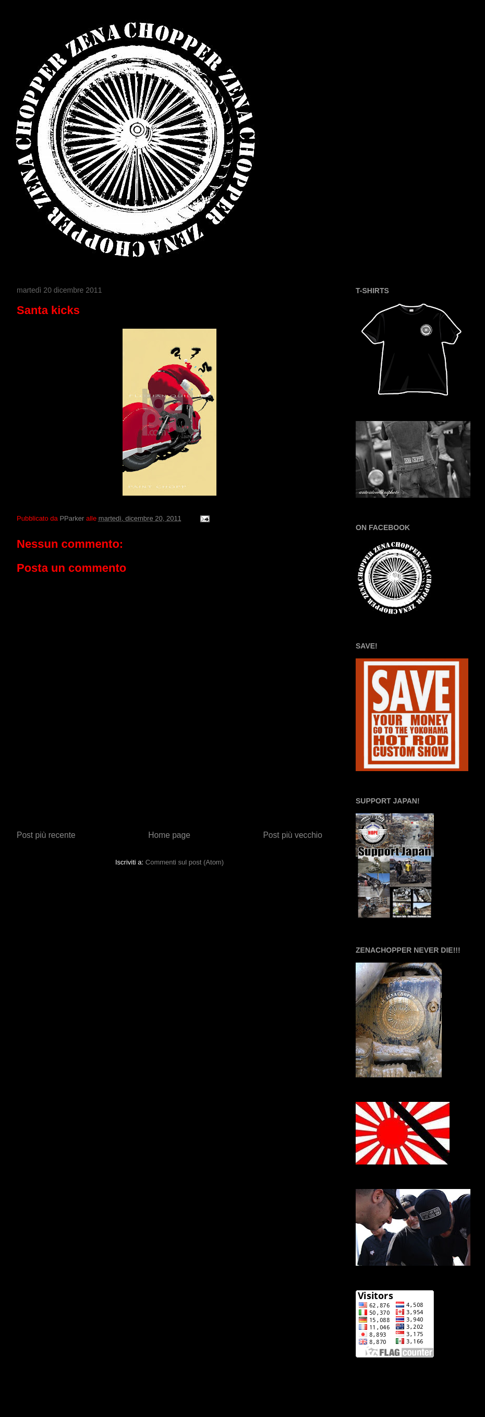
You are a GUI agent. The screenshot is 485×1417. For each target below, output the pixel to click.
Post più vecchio (292, 835)
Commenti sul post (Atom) (185, 862)
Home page (169, 835)
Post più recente (46, 835)
